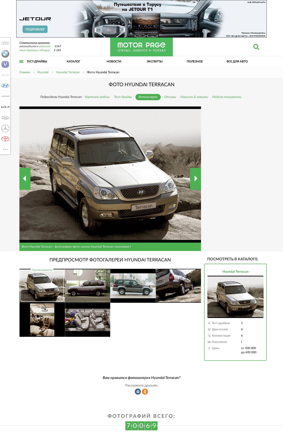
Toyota (4, 139)
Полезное (195, 61)
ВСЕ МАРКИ (4, 149)
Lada (4, 117)
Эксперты (155, 61)
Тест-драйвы (37, 61)
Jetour (4, 96)
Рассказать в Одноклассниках (145, 392)
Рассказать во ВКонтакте (138, 392)
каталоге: (45, 46)
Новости (114, 61)
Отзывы (170, 97)
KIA (4, 107)
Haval (4, 75)
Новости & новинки (194, 97)
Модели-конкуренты (226, 97)
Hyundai (4, 85)
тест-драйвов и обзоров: (34, 50)
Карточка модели (97, 97)
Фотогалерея (148, 97)
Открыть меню (21, 66)
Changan (4, 64)
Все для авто (237, 61)
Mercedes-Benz (4, 128)
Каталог (73, 61)
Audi (4, 43)
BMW (4, 53)
